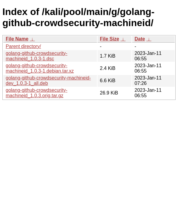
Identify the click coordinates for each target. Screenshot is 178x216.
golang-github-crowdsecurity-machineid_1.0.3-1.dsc (36, 56)
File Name (17, 38)
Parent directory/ (23, 46)
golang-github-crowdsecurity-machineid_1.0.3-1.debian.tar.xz (40, 68)
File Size (109, 38)
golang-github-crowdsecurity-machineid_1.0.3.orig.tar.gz (36, 93)
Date (139, 38)
